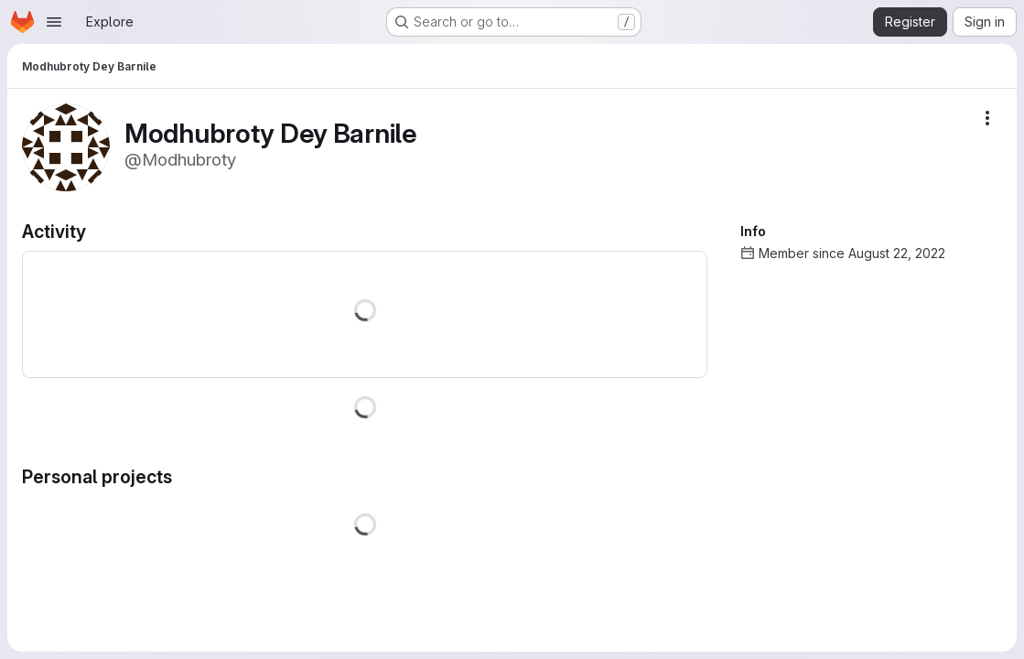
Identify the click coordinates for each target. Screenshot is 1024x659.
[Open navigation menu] (54, 22)
